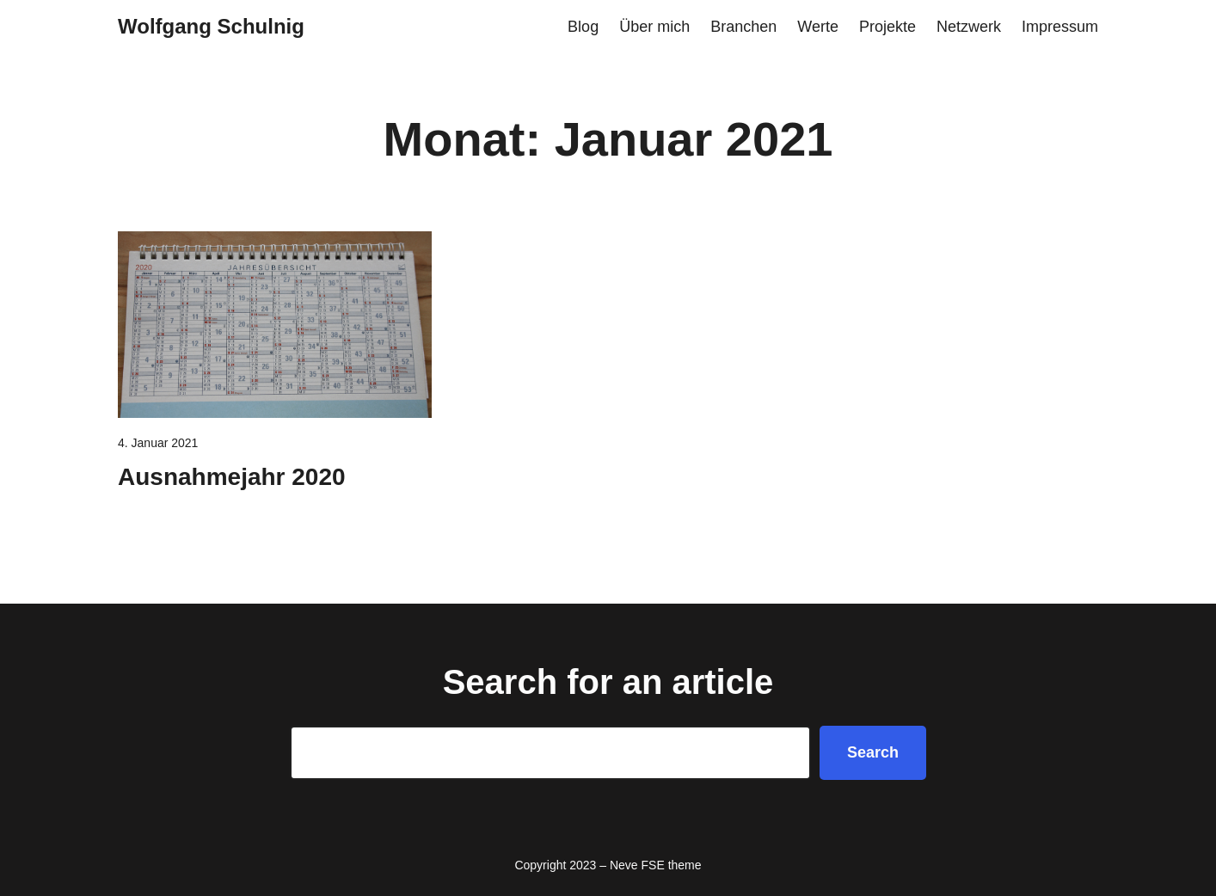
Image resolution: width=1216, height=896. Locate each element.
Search (873, 752)
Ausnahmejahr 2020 (232, 476)
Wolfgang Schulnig (211, 26)
